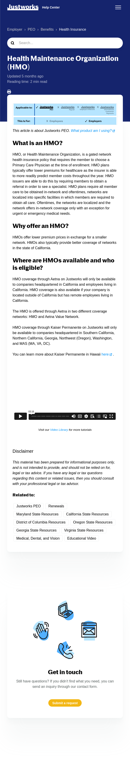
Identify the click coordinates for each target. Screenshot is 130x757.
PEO (31, 29)
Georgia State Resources (36, 530)
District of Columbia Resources (41, 522)
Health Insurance (72, 29)
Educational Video (81, 538)
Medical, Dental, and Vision (38, 538)
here (105, 354)
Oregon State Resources (93, 522)
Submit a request (65, 703)
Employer (14, 29)
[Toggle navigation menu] (118, 7)
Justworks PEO (28, 506)
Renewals (56, 506)
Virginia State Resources (84, 530)
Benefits (47, 29)
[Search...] (65, 43)
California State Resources (87, 514)
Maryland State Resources (37, 514)
